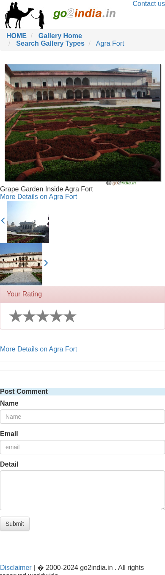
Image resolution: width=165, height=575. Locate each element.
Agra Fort (110, 43)
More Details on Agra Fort (38, 196)
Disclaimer (16, 567)
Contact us (149, 3)
